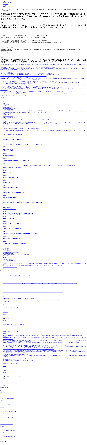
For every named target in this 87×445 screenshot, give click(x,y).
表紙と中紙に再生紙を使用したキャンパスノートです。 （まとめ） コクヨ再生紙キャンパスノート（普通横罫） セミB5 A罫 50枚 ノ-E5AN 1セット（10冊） (37, 358)
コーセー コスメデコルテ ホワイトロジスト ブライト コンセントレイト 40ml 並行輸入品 (19, 79)
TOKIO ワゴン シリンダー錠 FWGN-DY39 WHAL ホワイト (15, 354)
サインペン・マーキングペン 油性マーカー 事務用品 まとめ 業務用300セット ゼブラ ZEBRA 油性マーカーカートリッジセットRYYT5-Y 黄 (33, 292)
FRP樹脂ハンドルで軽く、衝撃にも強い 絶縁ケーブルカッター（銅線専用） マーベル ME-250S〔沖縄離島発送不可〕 (28, 349)
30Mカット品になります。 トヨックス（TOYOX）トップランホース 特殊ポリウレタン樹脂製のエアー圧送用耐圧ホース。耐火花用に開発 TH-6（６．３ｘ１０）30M (36, 91)
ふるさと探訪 (6, 104)
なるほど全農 (6, 114)
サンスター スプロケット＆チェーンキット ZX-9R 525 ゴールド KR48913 (18, 360)
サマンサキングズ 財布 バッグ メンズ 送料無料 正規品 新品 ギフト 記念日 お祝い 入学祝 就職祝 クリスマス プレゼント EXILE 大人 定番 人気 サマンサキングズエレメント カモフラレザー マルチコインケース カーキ (43, 89)
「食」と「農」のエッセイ (8, 113)
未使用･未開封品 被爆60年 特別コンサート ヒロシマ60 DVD (16, 254)
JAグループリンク (7, 301)
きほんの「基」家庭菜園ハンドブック (11, 124)
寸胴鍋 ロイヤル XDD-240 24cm (9, 359)
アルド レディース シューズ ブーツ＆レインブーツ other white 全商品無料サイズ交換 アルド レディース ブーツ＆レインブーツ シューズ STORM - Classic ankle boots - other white (38, 165)
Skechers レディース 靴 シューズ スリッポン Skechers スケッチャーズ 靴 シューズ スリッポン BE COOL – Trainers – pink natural (27, 67)
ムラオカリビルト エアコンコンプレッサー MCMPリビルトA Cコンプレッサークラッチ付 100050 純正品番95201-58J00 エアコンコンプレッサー (31, 74)
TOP (4, 103)
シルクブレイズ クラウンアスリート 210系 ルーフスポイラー (13, 92)
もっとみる (2, 296)
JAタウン (5, 121)
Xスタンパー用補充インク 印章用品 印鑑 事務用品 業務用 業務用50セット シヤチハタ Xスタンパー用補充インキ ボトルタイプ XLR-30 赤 (32, 265)
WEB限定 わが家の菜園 (8, 109)
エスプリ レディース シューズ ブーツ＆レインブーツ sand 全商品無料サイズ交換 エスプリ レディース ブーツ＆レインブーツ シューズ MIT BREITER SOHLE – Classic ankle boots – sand (39, 82)
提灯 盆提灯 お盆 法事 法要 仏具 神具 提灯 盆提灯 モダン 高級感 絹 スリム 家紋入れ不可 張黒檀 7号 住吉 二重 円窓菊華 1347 (27, 73)
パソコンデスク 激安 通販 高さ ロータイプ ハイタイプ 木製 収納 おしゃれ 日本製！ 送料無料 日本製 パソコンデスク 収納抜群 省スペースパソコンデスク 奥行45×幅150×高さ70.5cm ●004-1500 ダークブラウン (44, 356)
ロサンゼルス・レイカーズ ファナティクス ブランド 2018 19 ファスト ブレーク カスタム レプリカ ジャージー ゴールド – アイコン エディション (31, 87)
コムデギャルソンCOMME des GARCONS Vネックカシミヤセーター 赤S (16, 83)
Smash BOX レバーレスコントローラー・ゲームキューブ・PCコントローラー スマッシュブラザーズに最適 (26, 119)
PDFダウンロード (6, 126)
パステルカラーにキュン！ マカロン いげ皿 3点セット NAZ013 (14, 77)
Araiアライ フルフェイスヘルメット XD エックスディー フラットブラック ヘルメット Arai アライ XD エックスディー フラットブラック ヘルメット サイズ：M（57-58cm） (40, 283)
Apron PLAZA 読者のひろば (9, 117)
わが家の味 (5, 105)
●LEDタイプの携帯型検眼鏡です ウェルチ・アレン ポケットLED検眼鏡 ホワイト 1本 (21, 128)
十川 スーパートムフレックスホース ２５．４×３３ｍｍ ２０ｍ (16, 275)
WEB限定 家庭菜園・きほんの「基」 (11, 108)
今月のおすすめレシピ (8, 116)
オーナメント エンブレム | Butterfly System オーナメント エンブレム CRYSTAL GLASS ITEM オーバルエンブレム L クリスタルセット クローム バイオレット (36, 345)
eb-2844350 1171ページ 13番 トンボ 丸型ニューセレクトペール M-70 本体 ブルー (20, 298)
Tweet (4, 304)
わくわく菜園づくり (7, 107)
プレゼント (5, 118)
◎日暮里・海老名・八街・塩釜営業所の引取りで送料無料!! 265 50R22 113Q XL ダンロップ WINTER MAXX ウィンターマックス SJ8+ (29, 81)
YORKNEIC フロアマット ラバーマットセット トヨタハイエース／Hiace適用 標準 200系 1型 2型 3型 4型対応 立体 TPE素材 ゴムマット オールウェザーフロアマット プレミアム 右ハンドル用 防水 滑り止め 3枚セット (44, 338)
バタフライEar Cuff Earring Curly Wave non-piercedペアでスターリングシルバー (19, 344)
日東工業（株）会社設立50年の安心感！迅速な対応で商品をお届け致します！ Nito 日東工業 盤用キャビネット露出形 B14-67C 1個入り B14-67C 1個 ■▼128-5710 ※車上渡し (40, 350)
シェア (4, 303)
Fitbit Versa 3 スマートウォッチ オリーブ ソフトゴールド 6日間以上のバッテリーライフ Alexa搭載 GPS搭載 (23, 76)
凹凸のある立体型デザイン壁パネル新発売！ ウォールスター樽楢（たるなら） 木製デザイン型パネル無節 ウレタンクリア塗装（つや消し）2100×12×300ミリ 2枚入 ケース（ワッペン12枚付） (44, 342)
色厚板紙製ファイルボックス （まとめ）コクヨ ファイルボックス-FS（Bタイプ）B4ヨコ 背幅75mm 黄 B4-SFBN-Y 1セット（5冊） (31, 299)
